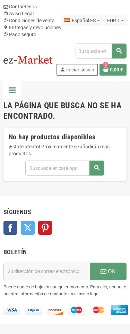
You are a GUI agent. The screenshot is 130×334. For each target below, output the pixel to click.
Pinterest (45, 228)
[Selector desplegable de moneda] (115, 20)
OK (108, 271)
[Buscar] (101, 51)
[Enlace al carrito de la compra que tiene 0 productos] (113, 70)
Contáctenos (20, 6)
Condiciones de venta (29, 20)
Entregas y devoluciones (32, 27)
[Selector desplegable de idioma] (81, 20)
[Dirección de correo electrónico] (46, 271)
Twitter (28, 228)
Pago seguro (19, 34)
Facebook (10, 228)
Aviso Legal (18, 13)
